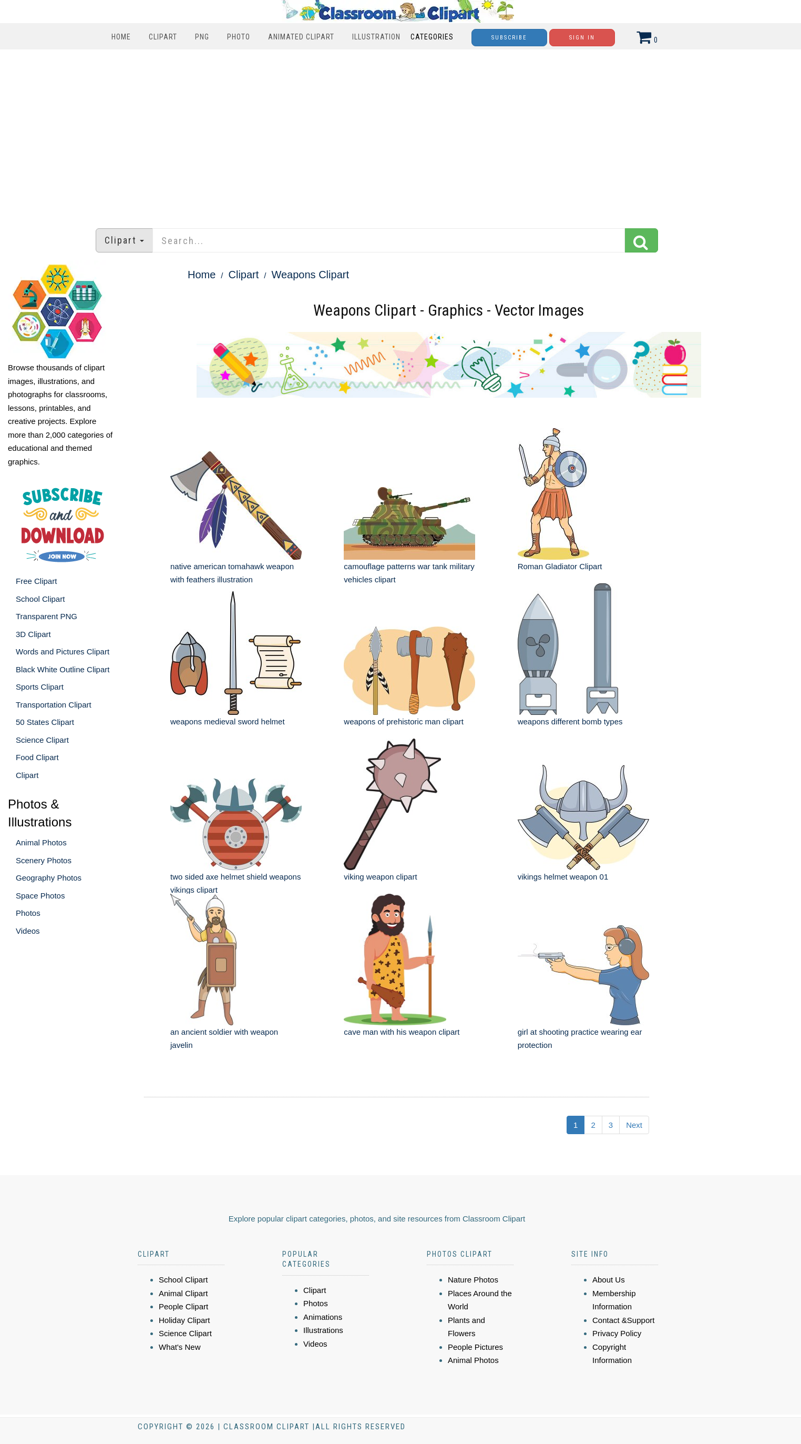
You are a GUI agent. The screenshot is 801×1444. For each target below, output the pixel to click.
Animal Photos (41, 842)
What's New (180, 1346)
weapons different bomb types (570, 721)
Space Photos (40, 895)
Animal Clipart (183, 1293)
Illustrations (323, 1330)
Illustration (376, 37)
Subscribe (509, 37)
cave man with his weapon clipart (401, 1031)
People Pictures (475, 1346)
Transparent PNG (46, 616)
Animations (322, 1316)
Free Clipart (36, 581)
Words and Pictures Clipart (62, 651)
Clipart (163, 37)
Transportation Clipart (53, 704)
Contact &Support (623, 1320)
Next (634, 1124)
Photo (238, 37)
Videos (28, 930)
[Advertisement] (400, 133)
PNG (202, 37)
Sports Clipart (40, 686)
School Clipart (40, 598)
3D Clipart (33, 634)
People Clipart (183, 1306)
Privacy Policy (616, 1333)
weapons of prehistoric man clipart (404, 721)
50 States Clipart (45, 722)
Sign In (582, 37)
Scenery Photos (43, 860)
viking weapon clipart (380, 876)
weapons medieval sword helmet (227, 721)
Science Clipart (42, 739)
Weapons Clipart (309, 274)
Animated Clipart (301, 37)
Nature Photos (473, 1279)
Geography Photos (48, 877)
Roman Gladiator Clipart (560, 566)
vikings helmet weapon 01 (563, 876)
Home (121, 37)
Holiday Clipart (184, 1320)
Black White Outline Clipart (62, 669)
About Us (608, 1279)
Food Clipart (37, 757)
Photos (28, 912)
